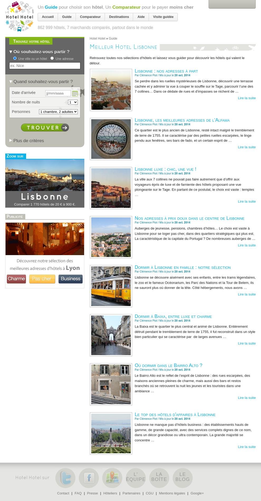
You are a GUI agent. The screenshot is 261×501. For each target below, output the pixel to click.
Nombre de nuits (26, 102)
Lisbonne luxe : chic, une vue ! (165, 169)
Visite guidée (163, 17)
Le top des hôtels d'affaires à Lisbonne (175, 414)
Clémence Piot (148, 75)
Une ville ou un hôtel (32, 59)
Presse (92, 493)
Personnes (21, 111)
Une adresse (65, 59)
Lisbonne (45, 197)
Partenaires (131, 493)
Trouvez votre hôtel (31, 41)
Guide (51, 7)
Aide (140, 17)
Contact (63, 493)
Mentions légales (172, 493)
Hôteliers (110, 493)
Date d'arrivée (24, 92)
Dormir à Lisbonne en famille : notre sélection (183, 267)
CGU (149, 493)
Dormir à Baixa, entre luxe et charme (173, 316)
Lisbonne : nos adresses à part (166, 71)
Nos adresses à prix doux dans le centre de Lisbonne (189, 218)
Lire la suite (247, 98)
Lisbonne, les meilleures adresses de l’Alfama (182, 120)
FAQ (78, 493)
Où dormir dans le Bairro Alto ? (168, 365)
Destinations (119, 17)
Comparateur (126, 7)
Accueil (48, 17)
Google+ (197, 493)
